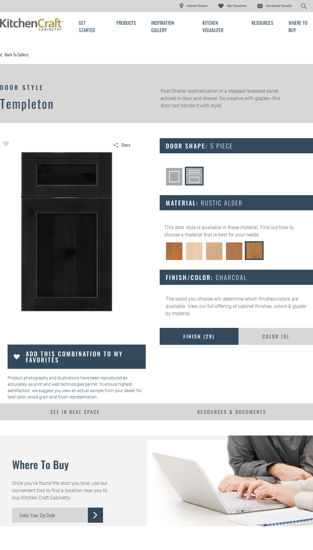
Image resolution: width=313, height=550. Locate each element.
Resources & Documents (231, 411)
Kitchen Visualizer (212, 26)
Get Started (87, 26)
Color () (275, 336)
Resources (262, 22)
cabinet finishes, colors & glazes (272, 306)
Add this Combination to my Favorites (74, 356)
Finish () (199, 336)
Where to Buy (298, 26)
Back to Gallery (16, 54)
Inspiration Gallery (162, 26)
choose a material (183, 235)
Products (126, 22)
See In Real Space (75, 411)
